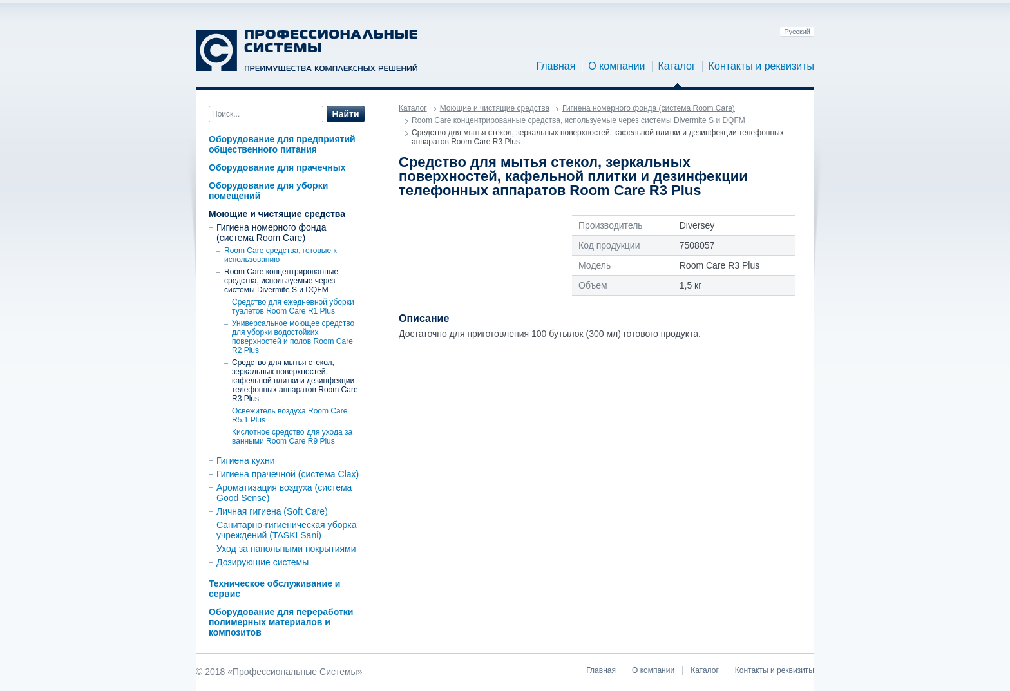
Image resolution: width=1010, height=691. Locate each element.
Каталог (677, 66)
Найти (345, 114)
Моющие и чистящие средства (277, 214)
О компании (616, 66)
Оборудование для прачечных (277, 167)
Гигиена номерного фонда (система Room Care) (271, 232)
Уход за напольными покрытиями (286, 549)
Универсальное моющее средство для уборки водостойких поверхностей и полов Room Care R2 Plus (293, 337)
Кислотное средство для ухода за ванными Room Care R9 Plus (292, 437)
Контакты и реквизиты (761, 66)
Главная (555, 66)
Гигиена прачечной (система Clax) (287, 474)
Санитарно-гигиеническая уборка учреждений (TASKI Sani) (286, 530)
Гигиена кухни (245, 460)
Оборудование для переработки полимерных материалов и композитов (281, 622)
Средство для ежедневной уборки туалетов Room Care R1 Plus (293, 307)
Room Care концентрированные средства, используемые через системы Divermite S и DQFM (281, 280)
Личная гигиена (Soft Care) (272, 511)
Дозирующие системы (262, 562)
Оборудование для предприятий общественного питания (282, 144)
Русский (797, 31)
